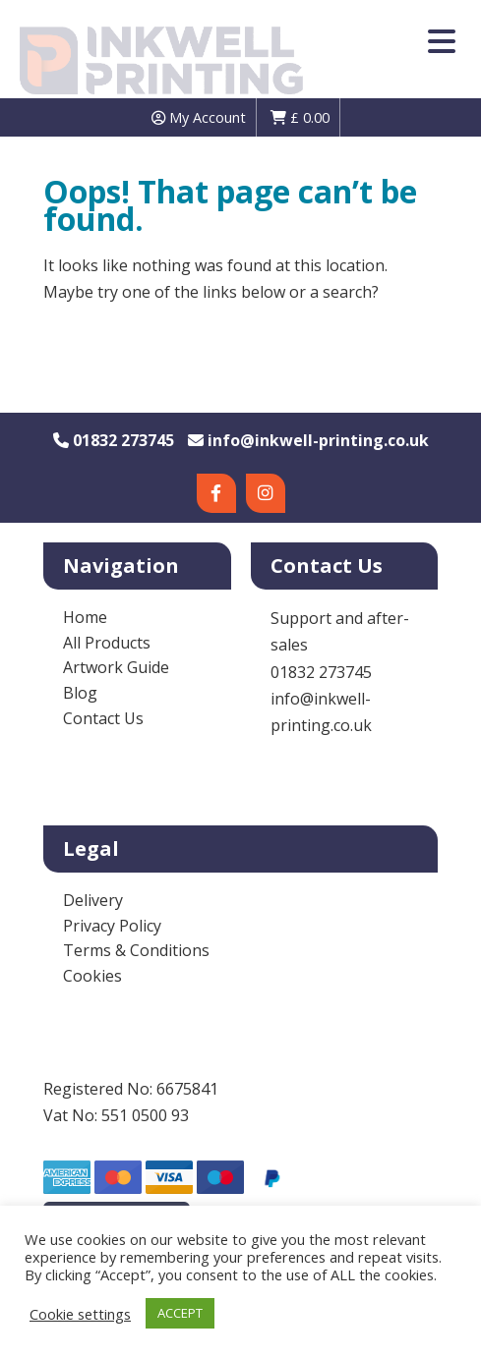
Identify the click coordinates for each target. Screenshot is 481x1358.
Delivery (93, 900)
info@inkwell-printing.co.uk (308, 440)
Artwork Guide (116, 667)
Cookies (92, 976)
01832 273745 (113, 440)
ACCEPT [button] (180, 1313)
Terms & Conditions (136, 950)
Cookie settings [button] (80, 1314)
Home (85, 617)
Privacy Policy (112, 925)
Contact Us (103, 718)
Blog (80, 693)
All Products (106, 642)
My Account (198, 117)
